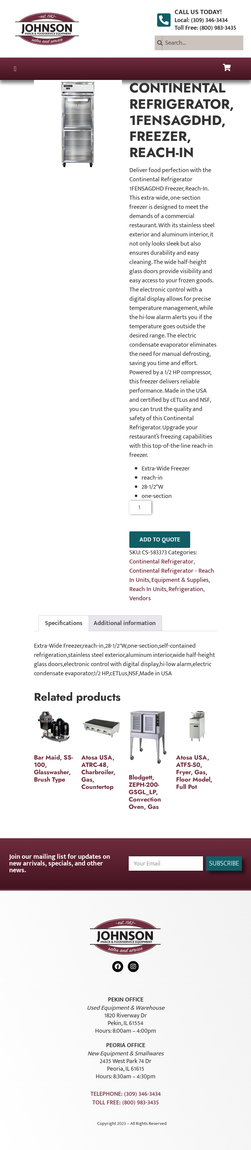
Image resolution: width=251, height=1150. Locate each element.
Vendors (140, 598)
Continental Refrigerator (161, 561)
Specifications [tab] (64, 623)
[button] (15, 69)
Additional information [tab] (125, 623)
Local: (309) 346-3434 (201, 20)
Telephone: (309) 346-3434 (125, 1094)
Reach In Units (147, 589)
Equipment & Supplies (180, 580)
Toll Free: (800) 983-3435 (205, 28)
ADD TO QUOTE (159, 539)
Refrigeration (185, 589)
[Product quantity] (140, 507)
